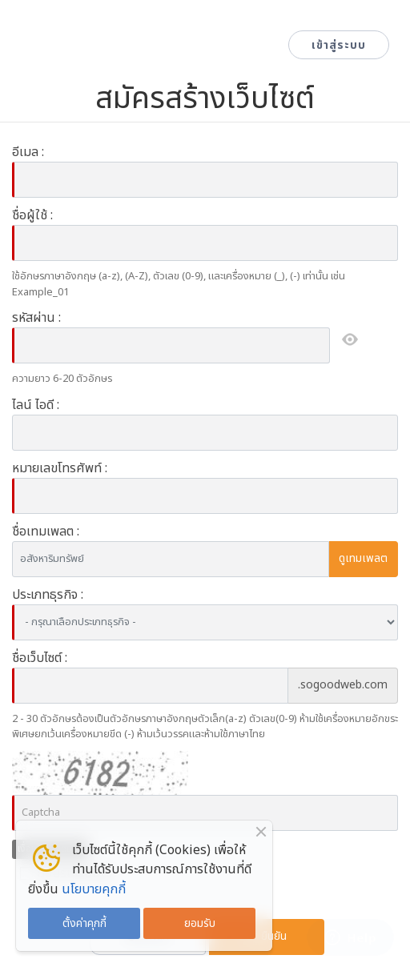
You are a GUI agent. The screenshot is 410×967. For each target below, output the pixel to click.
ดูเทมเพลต (363, 558)
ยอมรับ (199, 923)
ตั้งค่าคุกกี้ (84, 923)
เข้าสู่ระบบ (339, 45)
